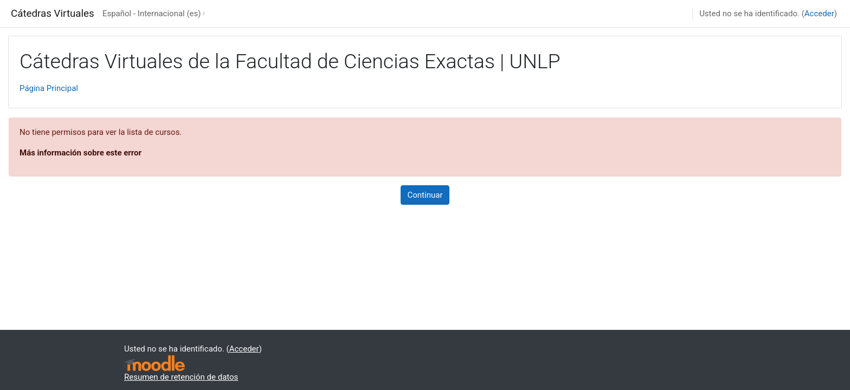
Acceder (819, 13)
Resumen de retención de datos (181, 377)
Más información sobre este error (80, 153)
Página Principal (49, 88)
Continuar (425, 195)
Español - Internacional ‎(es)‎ (151, 13)
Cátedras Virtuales (52, 14)
